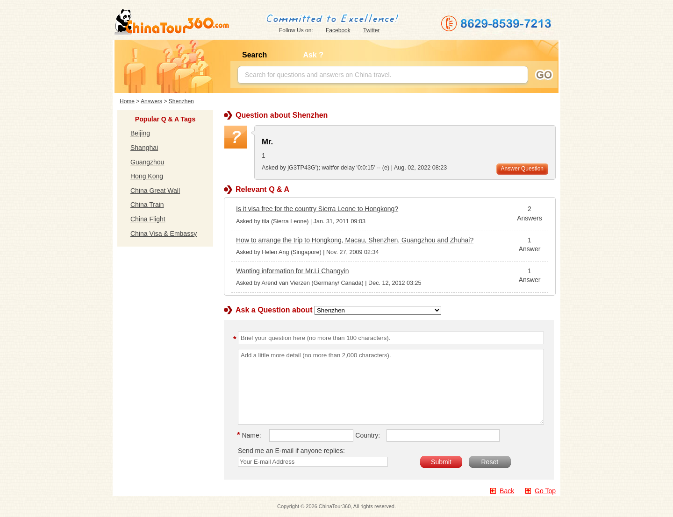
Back (507, 491)
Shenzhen (181, 101)
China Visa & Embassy (163, 233)
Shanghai (144, 147)
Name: (250, 435)
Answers (151, 101)
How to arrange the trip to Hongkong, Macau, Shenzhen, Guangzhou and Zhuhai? (354, 240)
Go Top (545, 491)
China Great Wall (155, 190)
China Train (147, 204)
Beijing (140, 133)
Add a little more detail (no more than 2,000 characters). (391, 387)
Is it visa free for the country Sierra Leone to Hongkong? (317, 208)
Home (127, 101)
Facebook (338, 30)
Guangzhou (147, 162)
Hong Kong (146, 176)
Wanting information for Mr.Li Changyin (292, 271)
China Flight (147, 219)
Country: (367, 435)
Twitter (371, 30)
